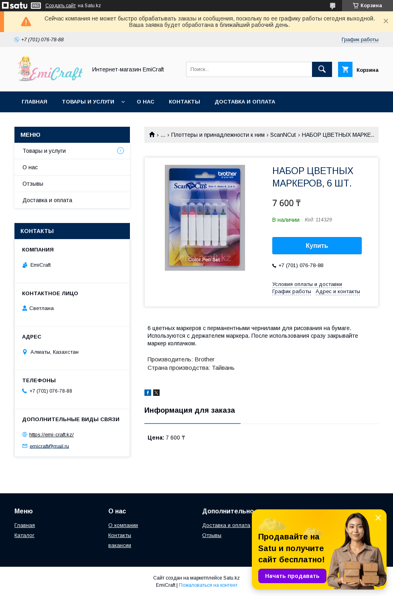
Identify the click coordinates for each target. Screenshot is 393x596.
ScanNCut (283, 135)
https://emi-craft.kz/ (51, 435)
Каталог (24, 535)
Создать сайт (60, 5)
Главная (34, 102)
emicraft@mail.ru (49, 446)
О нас (145, 102)
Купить (317, 245)
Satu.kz (231, 578)
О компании (123, 525)
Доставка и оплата (245, 102)
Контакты (184, 102)
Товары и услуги (88, 102)
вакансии (119, 545)
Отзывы (32, 183)
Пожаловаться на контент (208, 585)
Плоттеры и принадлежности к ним (218, 135)
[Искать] (322, 69)
